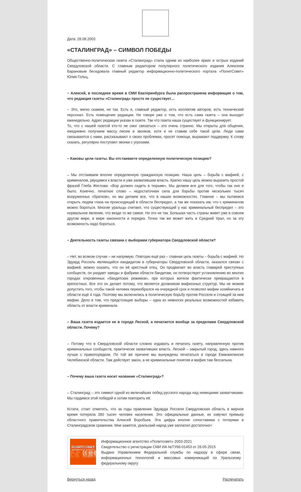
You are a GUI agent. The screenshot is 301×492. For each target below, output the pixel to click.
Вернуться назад (81, 479)
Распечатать (233, 479)
